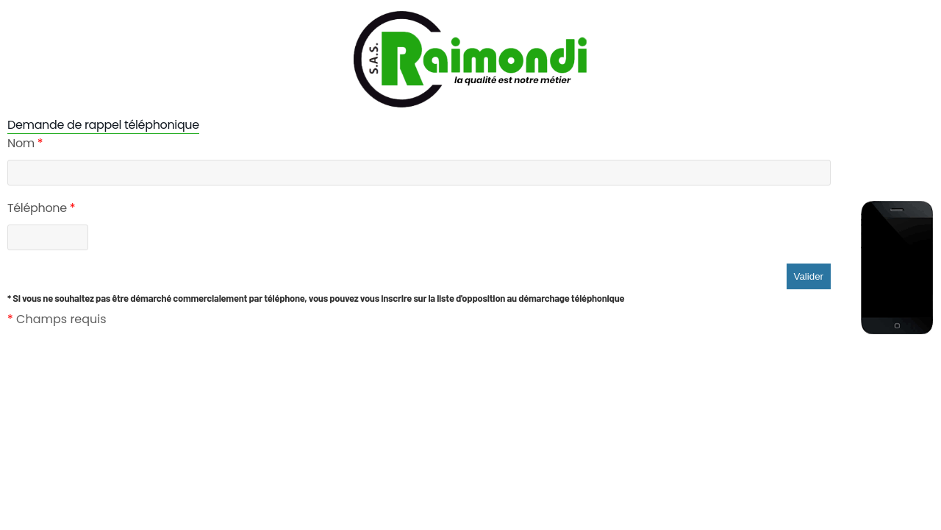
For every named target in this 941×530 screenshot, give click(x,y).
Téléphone (41, 207)
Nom (25, 143)
